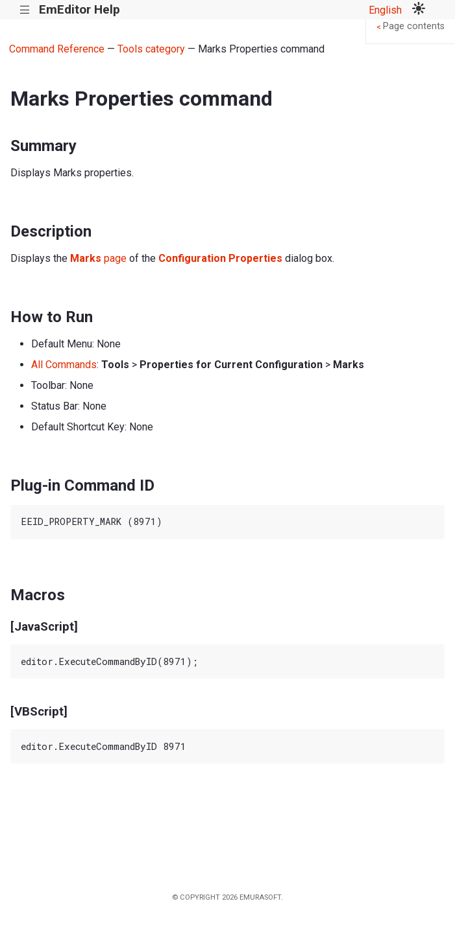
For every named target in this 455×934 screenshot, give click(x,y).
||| (25, 10)
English (385, 10)
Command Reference (57, 49)
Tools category (151, 49)
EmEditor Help (79, 9)
